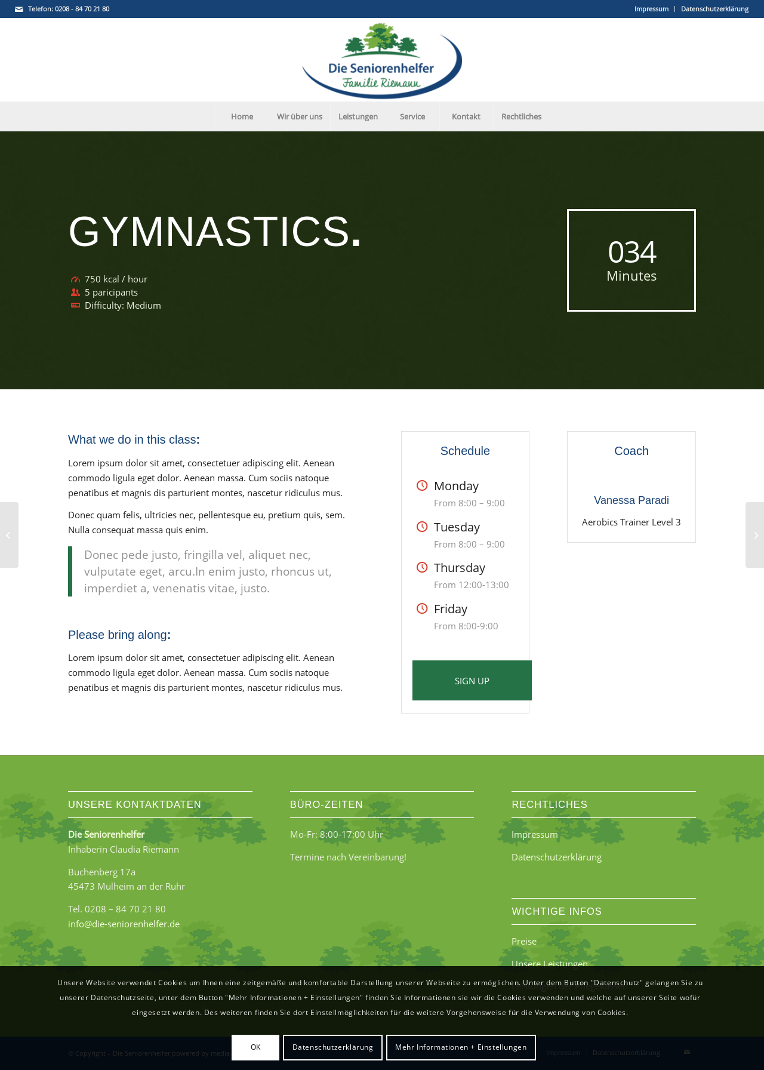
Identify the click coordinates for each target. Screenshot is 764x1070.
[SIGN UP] (472, 680)
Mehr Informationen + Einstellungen (460, 1047)
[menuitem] (652, 9)
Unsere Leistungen (550, 964)
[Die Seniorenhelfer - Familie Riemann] (382, 60)
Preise (524, 941)
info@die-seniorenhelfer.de (124, 924)
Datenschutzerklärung (714, 8)
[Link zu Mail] (19, 9)
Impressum (651, 8)
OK (256, 1047)
